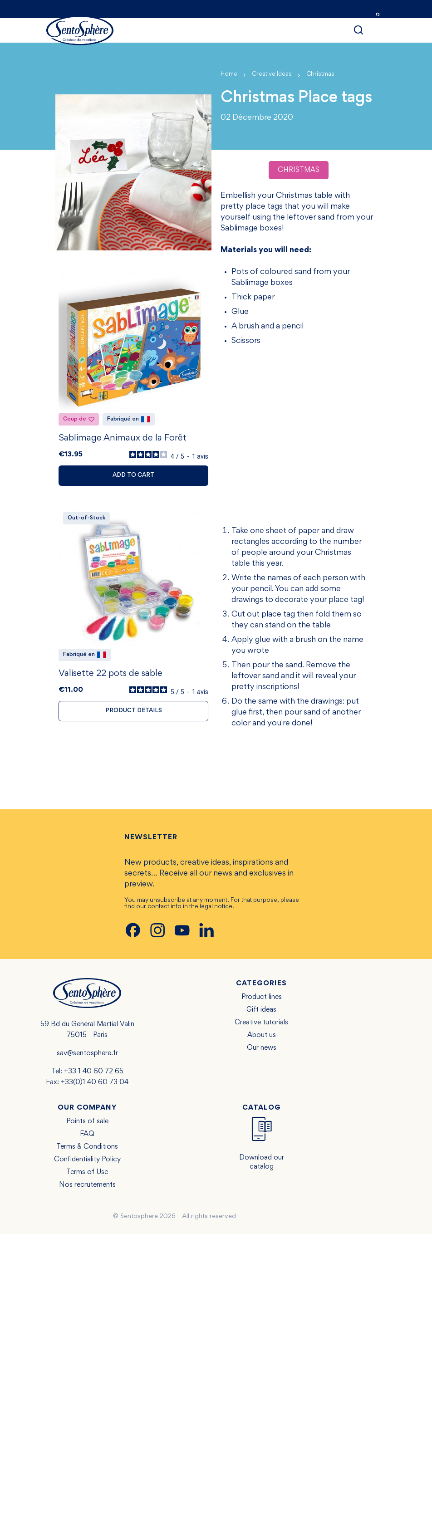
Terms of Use (87, 1172)
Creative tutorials (261, 1022)
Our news (261, 1048)
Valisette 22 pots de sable (110, 674)
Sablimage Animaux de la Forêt (123, 438)
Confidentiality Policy (87, 1159)
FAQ (87, 1134)
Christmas (298, 170)
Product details (133, 711)
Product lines (261, 997)
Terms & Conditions (87, 1147)
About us (261, 1035)
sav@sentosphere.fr (87, 1053)
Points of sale (87, 1121)
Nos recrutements (87, 1185)
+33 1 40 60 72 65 (93, 1071)
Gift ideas (261, 1010)
